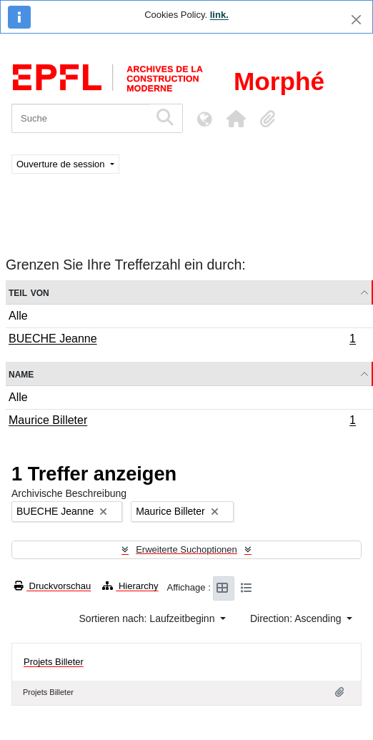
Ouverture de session (61, 164)
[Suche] (80, 118)
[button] (236, 118)
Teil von (29, 292)
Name (21, 373)
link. (219, 14)
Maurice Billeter (182, 422)
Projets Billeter (54, 661)
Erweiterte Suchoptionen (186, 549)
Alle (18, 316)
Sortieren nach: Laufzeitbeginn (148, 618)
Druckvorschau (52, 586)
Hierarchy (130, 586)
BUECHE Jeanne (182, 340)
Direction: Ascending (297, 618)
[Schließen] (356, 20)
